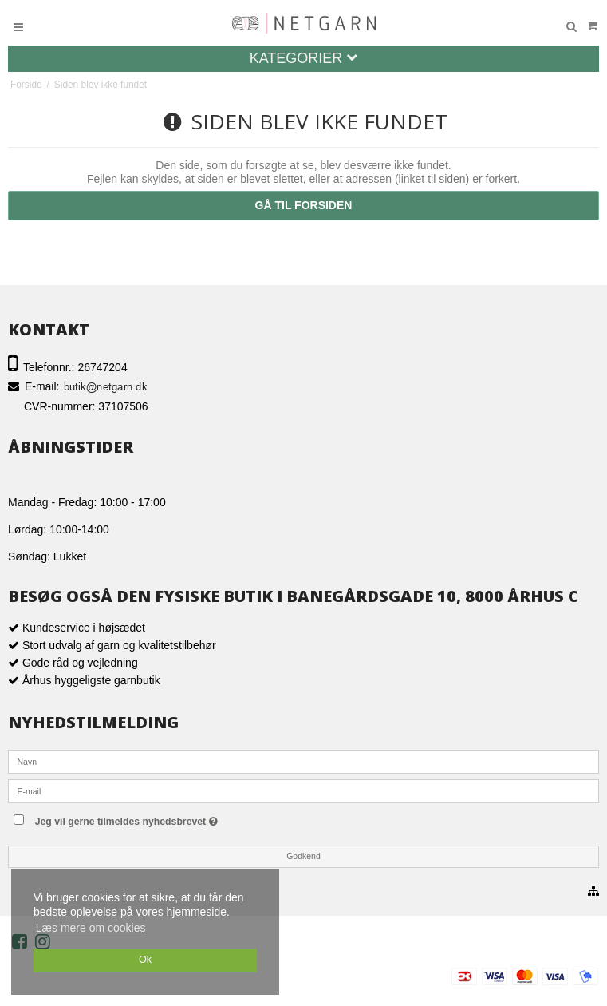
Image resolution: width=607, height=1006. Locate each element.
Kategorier (304, 58)
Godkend (303, 856)
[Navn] (303, 760)
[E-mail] (303, 790)
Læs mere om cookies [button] (91, 927)
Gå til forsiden (304, 205)
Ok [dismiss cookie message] (145, 959)
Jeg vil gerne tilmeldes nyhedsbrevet (158, 818)
